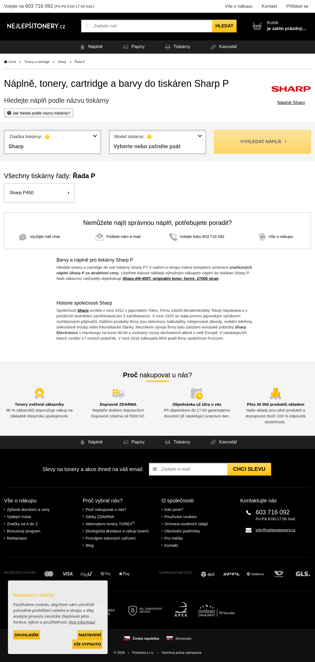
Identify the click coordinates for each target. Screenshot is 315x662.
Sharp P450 (21, 192)
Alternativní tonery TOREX (111, 523)
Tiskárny (176, 47)
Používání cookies (181, 516)
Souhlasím (27, 634)
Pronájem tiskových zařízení (111, 538)
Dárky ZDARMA (100, 516)
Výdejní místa (19, 516)
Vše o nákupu (239, 6)
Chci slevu (249, 469)
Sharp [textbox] (16, 146)
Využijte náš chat (39, 236)
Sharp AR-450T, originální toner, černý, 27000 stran (171, 278)
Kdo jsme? (174, 509)
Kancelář (223, 47)
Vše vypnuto (87, 644)
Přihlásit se (297, 6)
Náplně (90, 47)
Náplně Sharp (291, 102)
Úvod (12, 62)
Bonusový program (23, 531)
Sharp (62, 62)
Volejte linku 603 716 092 (197, 236)
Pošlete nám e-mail (118, 236)
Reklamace (17, 538)
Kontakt (269, 6)
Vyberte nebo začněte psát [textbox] (148, 146)
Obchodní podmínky (182, 531)
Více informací (82, 622)
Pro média (174, 538)
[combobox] (52, 142)
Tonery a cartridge (37, 62)
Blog (90, 545)
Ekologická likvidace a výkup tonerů (117, 531)
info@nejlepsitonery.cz (276, 530)
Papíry (133, 47)
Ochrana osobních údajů (186, 524)
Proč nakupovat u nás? (106, 509)
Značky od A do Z (22, 524)
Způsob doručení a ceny (28, 509)
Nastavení (90, 634)
